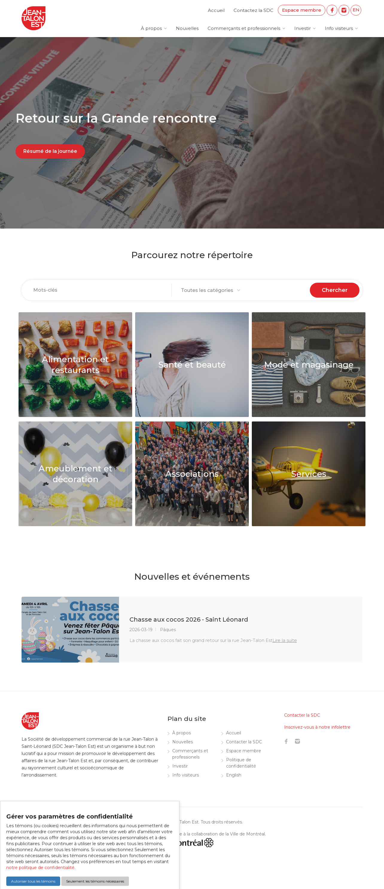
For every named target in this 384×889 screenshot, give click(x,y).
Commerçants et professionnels (244, 28)
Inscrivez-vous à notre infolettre (317, 727)
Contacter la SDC (244, 742)
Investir (302, 28)
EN (356, 10)
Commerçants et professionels (190, 754)
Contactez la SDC (253, 10)
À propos (151, 28)
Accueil (216, 10)
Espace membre (301, 10)
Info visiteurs (339, 28)
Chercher (335, 290)
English (233, 775)
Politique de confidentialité (241, 763)
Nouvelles (187, 28)
